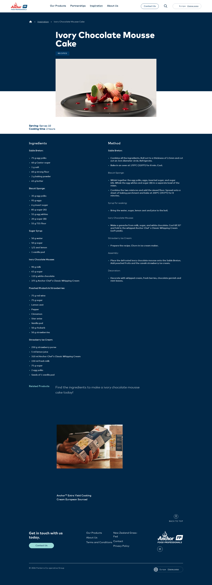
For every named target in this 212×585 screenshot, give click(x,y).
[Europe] (30, 22)
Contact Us (150, 6)
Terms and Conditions (99, 542)
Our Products (94, 533)
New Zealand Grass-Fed (125, 535)
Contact (118, 541)
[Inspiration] (43, 22)
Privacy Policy (121, 546)
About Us (91, 537)
